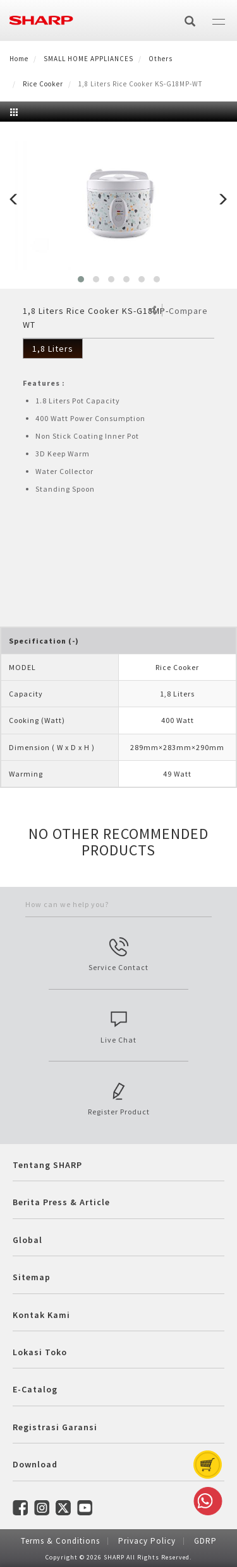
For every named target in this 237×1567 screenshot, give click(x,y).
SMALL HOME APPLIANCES (88, 58)
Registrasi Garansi (55, 1427)
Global (27, 1240)
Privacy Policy (147, 1540)
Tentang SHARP (47, 1165)
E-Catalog (35, 1389)
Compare (188, 310)
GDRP (205, 1540)
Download (35, 1464)
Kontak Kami (41, 1315)
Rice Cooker (43, 83)
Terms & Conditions (60, 1540)
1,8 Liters (52, 348)
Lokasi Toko (40, 1352)
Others (161, 58)
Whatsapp (205, 1501)
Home (18, 58)
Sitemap (32, 1277)
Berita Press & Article (61, 1202)
